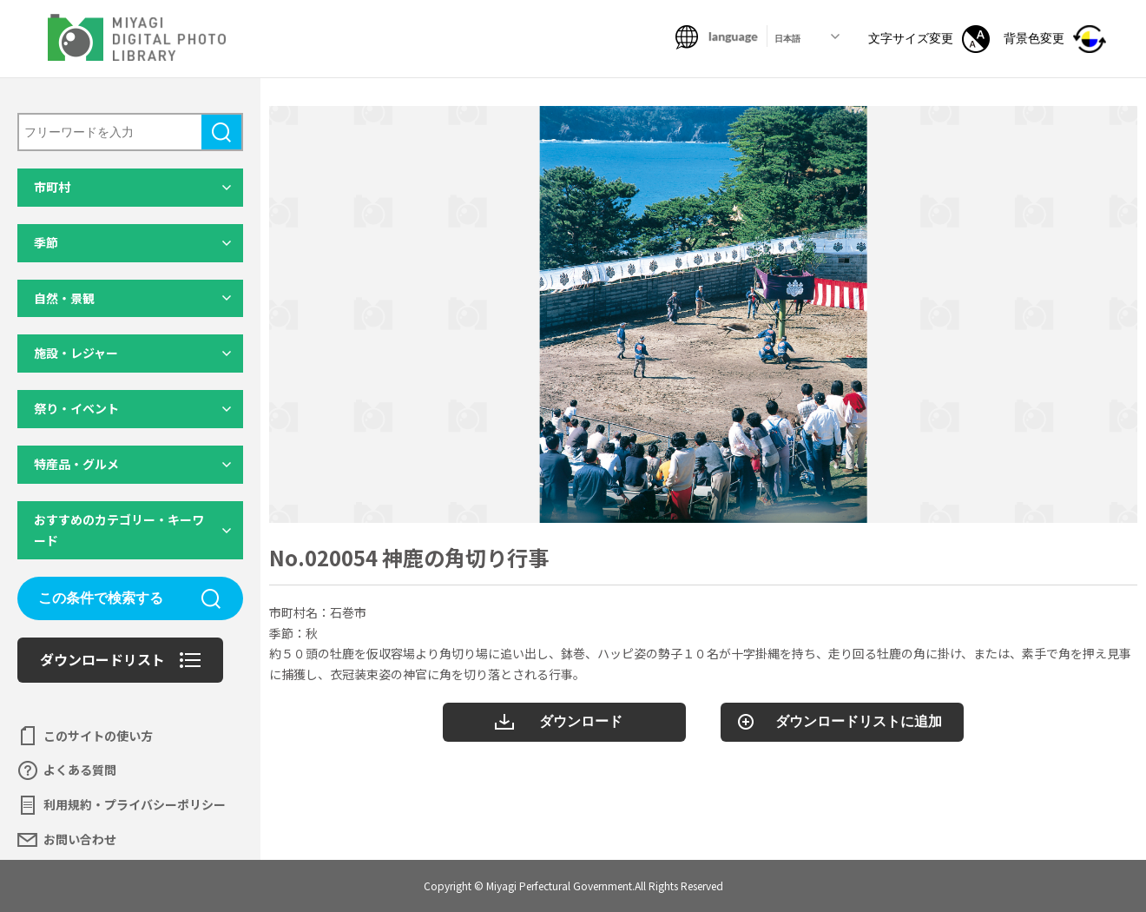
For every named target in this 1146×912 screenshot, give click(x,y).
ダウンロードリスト (102, 659)
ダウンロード (580, 721)
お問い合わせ (79, 839)
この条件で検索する (100, 598)
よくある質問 (79, 769)
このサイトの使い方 (98, 735)
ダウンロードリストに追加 (858, 721)
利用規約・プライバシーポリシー (134, 804)
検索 (221, 132)
